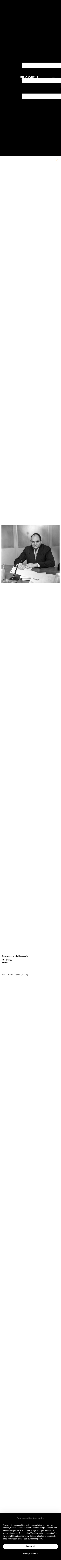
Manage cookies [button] (30, 1554)
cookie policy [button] (36, 1539)
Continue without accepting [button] (30, 1518)
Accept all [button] (30, 1546)
